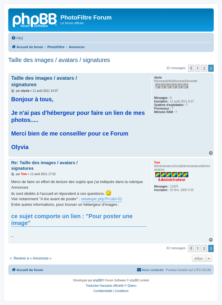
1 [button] (198, 68)
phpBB (97, 280)
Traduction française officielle (105, 285)
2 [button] (204, 68)
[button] (191, 68)
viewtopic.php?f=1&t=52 (101, 199)
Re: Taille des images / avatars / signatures (44, 165)
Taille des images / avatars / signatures (59, 60)
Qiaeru (132, 285)
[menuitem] (17, 38)
